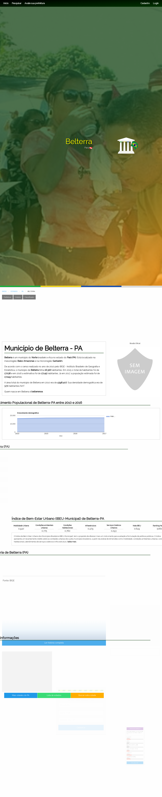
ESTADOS (14, 291)
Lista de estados (54, 698)
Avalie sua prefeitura (35, 3)
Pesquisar (16, 3)
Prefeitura (7, 297)
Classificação (29, 297)
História (18, 297)
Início (6, 3)
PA (22, 291)
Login (155, 3)
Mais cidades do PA (40, 698)
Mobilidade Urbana (149, 526)
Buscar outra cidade (68, 698)
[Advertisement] (60, 320)
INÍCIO (4, 291)
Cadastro (145, 3)
